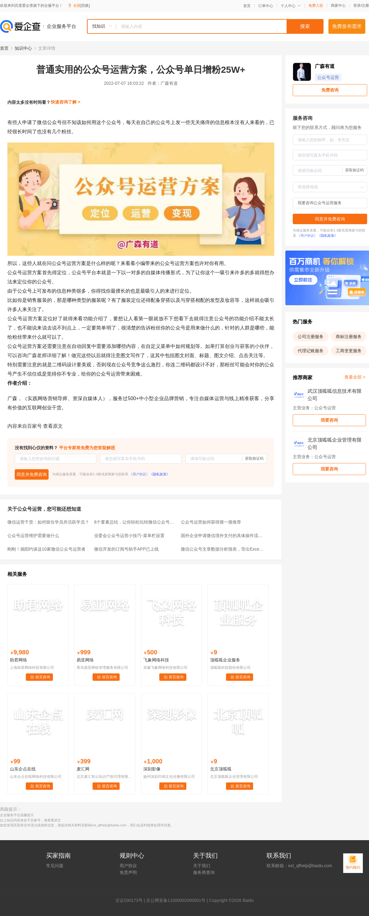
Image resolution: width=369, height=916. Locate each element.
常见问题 (54, 865)
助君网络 (18, 659)
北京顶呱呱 (221, 768)
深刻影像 (152, 768)
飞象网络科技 (156, 659)
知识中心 (23, 48)
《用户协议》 (139, 474)
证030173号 (131, 900)
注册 (365, 5)
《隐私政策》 (159, 474)
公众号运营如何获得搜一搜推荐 (211, 522)
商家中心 (338, 5)
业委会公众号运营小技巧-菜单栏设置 (129, 535)
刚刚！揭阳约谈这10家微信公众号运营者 (46, 549)
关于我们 (201, 865)
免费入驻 (315, 5)
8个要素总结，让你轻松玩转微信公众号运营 (135, 522)
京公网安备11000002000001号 (175, 900)
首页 (247, 6)
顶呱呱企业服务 (225, 659)
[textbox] (219, 26)
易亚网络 (85, 659)
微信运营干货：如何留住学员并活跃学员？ (48, 522)
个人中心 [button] (291, 6)
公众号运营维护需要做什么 (33, 535)
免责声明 (128, 872)
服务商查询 (204, 872)
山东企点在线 (23, 768)
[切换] (85, 5)
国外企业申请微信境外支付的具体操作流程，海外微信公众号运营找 (222, 535)
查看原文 (53, 426)
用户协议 (128, 865)
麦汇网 (83, 768)
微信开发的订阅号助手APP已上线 (126, 549)
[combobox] (205, 26)
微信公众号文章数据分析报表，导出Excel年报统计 (222, 549)
